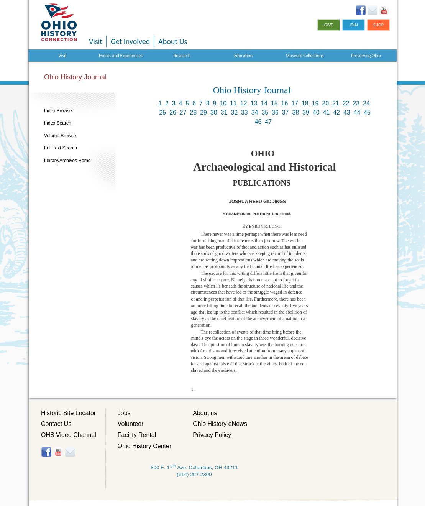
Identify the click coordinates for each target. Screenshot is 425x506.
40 (316, 112)
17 (294, 103)
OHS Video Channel (68, 435)
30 (213, 112)
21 (335, 103)
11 (233, 103)
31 (224, 112)
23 (356, 103)
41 (326, 112)
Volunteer (131, 424)
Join (353, 25)
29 (203, 112)
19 (315, 103)
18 (305, 103)
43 (346, 112)
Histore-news (70, 452)
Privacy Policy (212, 435)
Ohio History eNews (220, 424)
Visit (95, 41)
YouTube (384, 10)
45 (367, 112)
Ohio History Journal (75, 77)
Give (328, 25)
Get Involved (130, 41)
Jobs (124, 413)
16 (284, 103)
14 (264, 103)
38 (295, 112)
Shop (378, 25)
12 (243, 103)
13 (253, 103)
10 (223, 103)
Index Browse (58, 110)
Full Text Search (60, 148)
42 (336, 112)
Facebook (361, 10)
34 (254, 112)
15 (274, 103)
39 (305, 112)
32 (234, 112)
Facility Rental (137, 435)
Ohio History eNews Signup (372, 10)
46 (258, 121)
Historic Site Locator (68, 413)
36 (275, 112)
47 (268, 121)
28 (193, 112)
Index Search (57, 123)
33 (244, 112)
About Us (172, 41)
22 (346, 103)
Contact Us (56, 424)
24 (366, 103)
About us (205, 413)
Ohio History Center (145, 446)
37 (285, 112)
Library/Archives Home (67, 160)
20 (325, 103)
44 (357, 112)
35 (264, 112)
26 (172, 112)
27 (183, 112)
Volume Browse (60, 135)
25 (162, 112)
